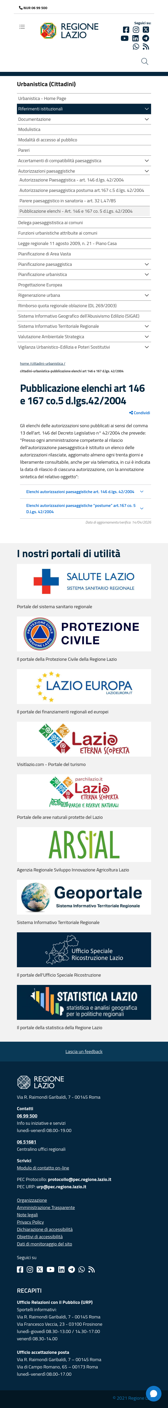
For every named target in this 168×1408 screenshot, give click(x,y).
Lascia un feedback (84, 1051)
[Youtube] (125, 38)
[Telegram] (71, 1269)
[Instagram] (136, 29)
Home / (25, 363)
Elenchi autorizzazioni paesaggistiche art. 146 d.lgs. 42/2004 (80, 491)
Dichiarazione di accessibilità (45, 1229)
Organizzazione (32, 1200)
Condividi (139, 413)
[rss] (146, 46)
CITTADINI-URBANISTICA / (48, 363)
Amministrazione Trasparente (46, 1207)
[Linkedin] (135, 38)
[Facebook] (126, 29)
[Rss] (91, 1269)
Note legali (27, 1214)
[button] (147, 108)
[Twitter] (146, 29)
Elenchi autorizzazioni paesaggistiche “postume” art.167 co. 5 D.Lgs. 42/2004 (80, 508)
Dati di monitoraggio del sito (44, 1243)
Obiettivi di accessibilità (40, 1236)
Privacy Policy (30, 1221)
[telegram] (145, 38)
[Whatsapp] (136, 46)
